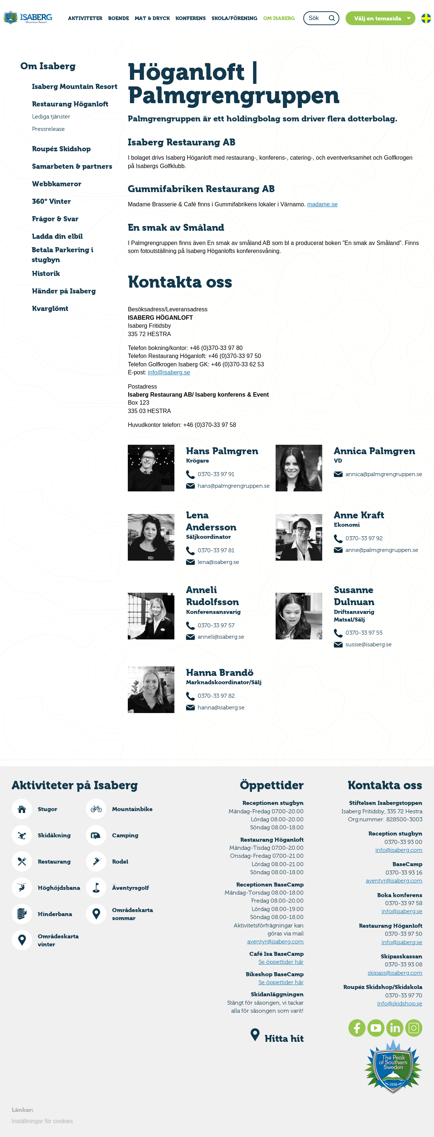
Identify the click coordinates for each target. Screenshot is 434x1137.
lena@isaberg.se (218, 562)
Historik (46, 273)
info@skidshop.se (399, 1003)
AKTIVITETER (85, 18)
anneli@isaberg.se (221, 637)
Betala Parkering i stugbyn (62, 255)
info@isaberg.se (169, 372)
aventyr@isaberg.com (275, 941)
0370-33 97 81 (216, 550)
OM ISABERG (279, 18)
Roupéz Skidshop (61, 149)
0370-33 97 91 (216, 474)
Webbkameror (57, 184)
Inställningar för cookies (42, 1121)
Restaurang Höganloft (70, 104)
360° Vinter (51, 201)
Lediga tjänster (51, 116)
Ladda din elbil (57, 236)
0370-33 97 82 (216, 696)
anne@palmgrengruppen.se (382, 550)
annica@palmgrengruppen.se (384, 474)
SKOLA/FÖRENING (234, 18)
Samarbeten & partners (72, 166)
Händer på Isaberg (64, 291)
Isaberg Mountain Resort (75, 86)
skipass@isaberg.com (395, 973)
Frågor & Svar (55, 219)
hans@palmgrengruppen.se (234, 486)
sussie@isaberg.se (369, 644)
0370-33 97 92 (364, 538)
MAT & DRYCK (152, 18)
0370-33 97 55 (364, 633)
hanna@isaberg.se (221, 707)
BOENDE (118, 18)
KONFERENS (190, 18)
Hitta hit (276, 1038)
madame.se (322, 204)
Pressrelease (48, 129)
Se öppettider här (281, 962)
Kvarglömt (50, 308)
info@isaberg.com (398, 850)
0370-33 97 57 (216, 625)
